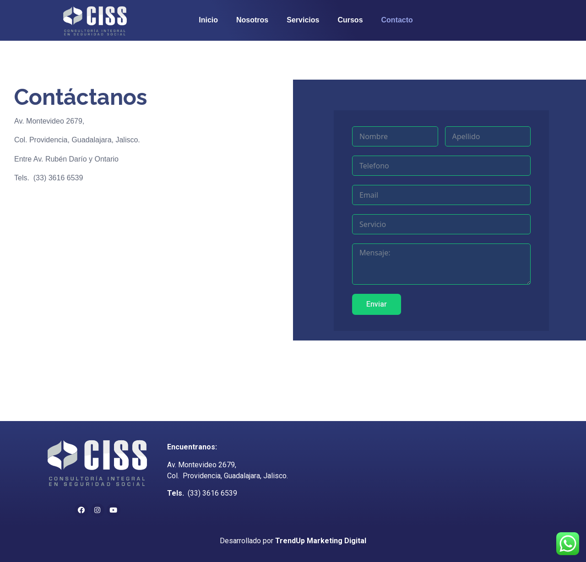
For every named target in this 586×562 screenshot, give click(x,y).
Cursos (350, 20)
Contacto (397, 20)
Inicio (208, 20)
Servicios (303, 20)
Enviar (396, 304)
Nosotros (252, 20)
